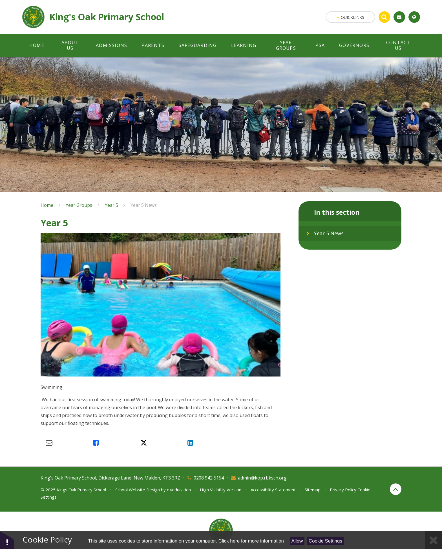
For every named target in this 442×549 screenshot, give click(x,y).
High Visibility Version (220, 489)
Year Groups (79, 205)
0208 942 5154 (209, 478)
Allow (297, 541)
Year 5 (111, 205)
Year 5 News (144, 205)
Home (47, 205)
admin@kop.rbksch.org (262, 478)
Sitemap (313, 489)
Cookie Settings (325, 541)
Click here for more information (251, 541)
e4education (179, 489)
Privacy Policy (343, 489)
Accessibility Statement (273, 489)
